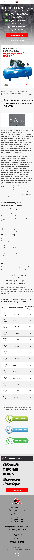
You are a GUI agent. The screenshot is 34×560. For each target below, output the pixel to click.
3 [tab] (27, 84)
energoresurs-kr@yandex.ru (17, 527)
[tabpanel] (17, 66)
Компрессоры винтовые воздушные (17, 91)
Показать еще (17, 490)
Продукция (17, 535)
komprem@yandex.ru (17, 529)
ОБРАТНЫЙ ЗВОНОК (17, 35)
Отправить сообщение (17, 40)
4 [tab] (29, 84)
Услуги (17, 538)
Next (7, 85)
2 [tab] (26, 84)
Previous (4, 85)
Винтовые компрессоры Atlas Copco (11, 93)
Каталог (3, 91)
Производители (17, 542)
